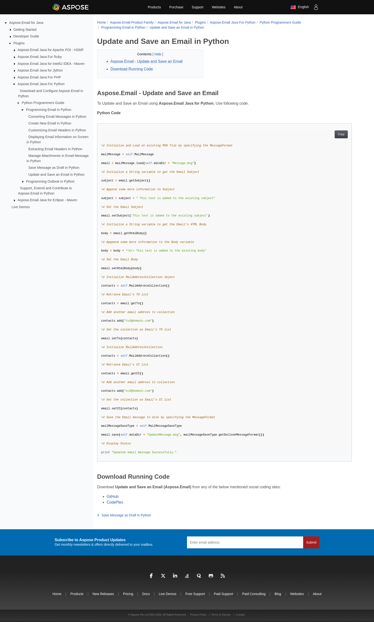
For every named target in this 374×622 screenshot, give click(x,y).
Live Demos (21, 207)
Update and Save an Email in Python (56, 174)
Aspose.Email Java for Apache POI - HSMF (51, 50)
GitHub (113, 496)
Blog (278, 594)
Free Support (195, 594)
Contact (240, 614)
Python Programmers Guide (43, 103)
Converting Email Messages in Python (57, 116)
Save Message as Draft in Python (53, 168)
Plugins (19, 43)
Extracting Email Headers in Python (55, 149)
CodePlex (115, 502)
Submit (311, 542)
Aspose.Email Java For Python (41, 84)
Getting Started (24, 29)
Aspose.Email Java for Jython (40, 70)
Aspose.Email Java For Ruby (40, 57)
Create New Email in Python (49, 123)
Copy (341, 134)
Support (197, 7)
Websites (218, 7)
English (299, 7)
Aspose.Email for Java (26, 23)
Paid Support (223, 594)
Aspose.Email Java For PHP (39, 77)
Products (154, 7)
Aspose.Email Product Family (132, 22)
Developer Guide (26, 36)
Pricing (128, 594)
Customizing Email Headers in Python (57, 130)
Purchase (176, 7)
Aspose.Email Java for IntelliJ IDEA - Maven (51, 63)
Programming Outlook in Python (50, 181)
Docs (146, 594)
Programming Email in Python (48, 110)
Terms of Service (221, 614)
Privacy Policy (198, 614)
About (238, 7)
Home (101, 22)
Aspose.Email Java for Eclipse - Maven (47, 200)
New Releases (103, 594)
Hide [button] (158, 54)
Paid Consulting (253, 594)
